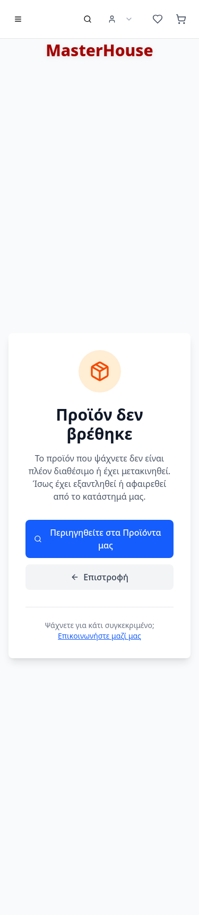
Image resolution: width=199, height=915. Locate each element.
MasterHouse (99, 50)
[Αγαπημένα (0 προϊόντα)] (157, 19)
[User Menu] (120, 19)
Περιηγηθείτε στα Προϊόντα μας (97, 539)
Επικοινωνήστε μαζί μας (99, 636)
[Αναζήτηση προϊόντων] (87, 19)
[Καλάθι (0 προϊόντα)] (181, 19)
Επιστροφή (99, 577)
